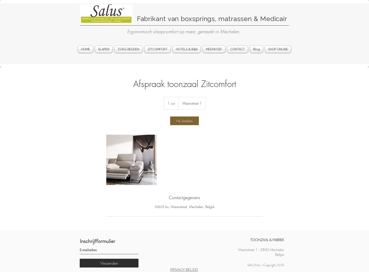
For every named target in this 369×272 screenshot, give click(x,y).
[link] (184, 120)
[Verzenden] (109, 263)
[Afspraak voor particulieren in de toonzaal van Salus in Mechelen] (131, 160)
